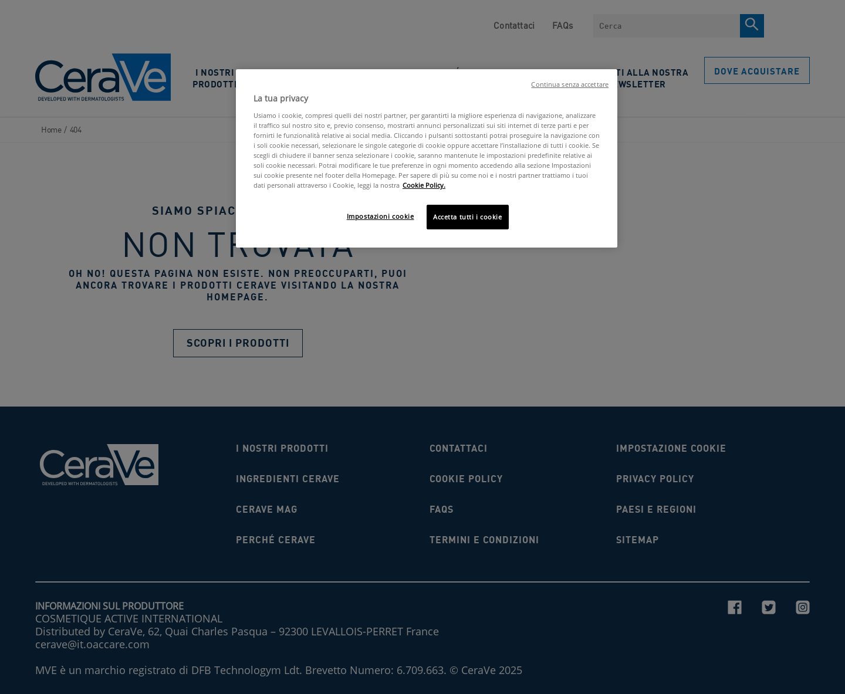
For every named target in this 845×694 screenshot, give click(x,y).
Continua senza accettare (570, 84)
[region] (426, 158)
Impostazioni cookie (380, 216)
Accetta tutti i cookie (467, 216)
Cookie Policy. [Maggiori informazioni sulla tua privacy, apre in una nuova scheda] (424, 185)
